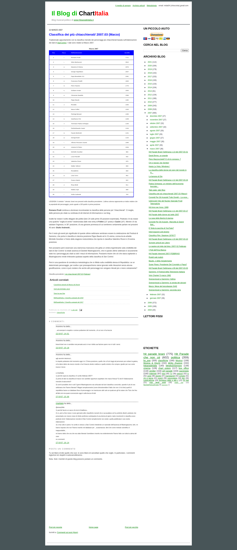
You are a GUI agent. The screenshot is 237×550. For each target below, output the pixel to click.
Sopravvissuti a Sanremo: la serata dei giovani (167, 283)
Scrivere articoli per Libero (159, 243)
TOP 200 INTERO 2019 (62, 289)
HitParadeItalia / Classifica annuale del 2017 (68, 302)
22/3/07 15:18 (62, 348)
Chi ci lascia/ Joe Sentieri (159, 163)
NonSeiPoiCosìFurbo (151, 385)
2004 (150, 310)
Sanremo (165, 385)
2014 (150, 87)
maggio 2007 (155, 141)
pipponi (180, 374)
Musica (179, 360)
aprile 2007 (154, 145)
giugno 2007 (155, 138)
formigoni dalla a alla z (168, 380)
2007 (150, 113)
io (188, 374)
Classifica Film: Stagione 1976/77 (162, 235)
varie (149, 376)
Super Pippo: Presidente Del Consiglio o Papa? (168, 264)
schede (182, 376)
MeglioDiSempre (174, 365)
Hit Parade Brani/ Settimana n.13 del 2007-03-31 (168, 152)
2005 (150, 306)
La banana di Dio (155, 176)
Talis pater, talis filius (157, 190)
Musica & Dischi (151, 363)
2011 (150, 98)
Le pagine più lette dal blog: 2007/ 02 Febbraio (167, 246)
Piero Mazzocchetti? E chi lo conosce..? (165, 159)
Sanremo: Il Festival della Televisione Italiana (167, 272)
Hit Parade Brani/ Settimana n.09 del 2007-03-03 (168, 268)
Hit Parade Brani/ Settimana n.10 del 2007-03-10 (168, 239)
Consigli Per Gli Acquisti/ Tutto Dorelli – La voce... (168, 197)
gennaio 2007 (155, 298)
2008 (150, 109)
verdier (152, 371)
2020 (150, 66)
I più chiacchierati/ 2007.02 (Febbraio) (77, 274)
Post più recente (55, 527)
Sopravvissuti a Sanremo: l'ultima (162, 279)
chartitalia (59, 403)
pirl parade (167, 371)
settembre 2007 (156, 127)
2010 (150, 102)
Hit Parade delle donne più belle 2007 (164, 215)
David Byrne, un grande (158, 156)
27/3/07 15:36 (62, 397)
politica (175, 357)
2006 (150, 303)
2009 (150, 106)
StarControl (62, 43)
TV (171, 374)
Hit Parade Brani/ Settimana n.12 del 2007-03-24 (168, 180)
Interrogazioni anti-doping (159, 232)
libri (183, 378)
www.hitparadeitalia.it (84, 20)
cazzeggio (184, 371)
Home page (93, 527)
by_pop (147, 360)
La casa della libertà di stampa (161, 218)
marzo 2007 (155, 149)
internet (153, 373)
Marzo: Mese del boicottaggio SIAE (163, 286)
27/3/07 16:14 (62, 443)
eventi (160, 378)
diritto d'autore (175, 363)
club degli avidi (157, 382)
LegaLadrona (148, 380)
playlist (158, 376)
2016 (150, 80)
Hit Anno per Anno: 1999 (158, 207)
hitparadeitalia (150, 365)
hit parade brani (154, 354)
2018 (150, 73)
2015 (150, 84)
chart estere (164, 368)
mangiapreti (170, 376)
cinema (146, 368)
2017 (150, 77)
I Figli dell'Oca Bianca (157, 250)
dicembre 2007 (156, 116)
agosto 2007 (155, 131)
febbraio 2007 (156, 294)
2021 (150, 62)
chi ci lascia (148, 378)
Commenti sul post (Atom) (67, 532)
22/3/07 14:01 (62, 334)
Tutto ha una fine (59, 293)
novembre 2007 (156, 120)
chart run (179, 382)
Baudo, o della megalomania (160, 261)
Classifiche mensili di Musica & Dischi (67, 284)
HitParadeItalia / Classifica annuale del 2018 (68, 298)
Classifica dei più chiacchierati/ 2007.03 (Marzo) (84, 34)
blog (164, 374)
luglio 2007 (154, 134)
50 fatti (186, 380)
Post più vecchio (131, 527)
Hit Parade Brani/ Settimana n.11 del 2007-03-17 (168, 211)
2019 (150, 69)
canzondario (172, 378)
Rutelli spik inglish (156, 257)
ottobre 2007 (155, 123)
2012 (150, 95)
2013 (150, 91)
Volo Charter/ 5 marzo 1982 (160, 275)
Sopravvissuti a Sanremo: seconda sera (165, 290)
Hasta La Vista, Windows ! (159, 166)
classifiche (61, 312)
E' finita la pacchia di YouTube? (161, 228)
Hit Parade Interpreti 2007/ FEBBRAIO (164, 254)
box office (184, 368)
